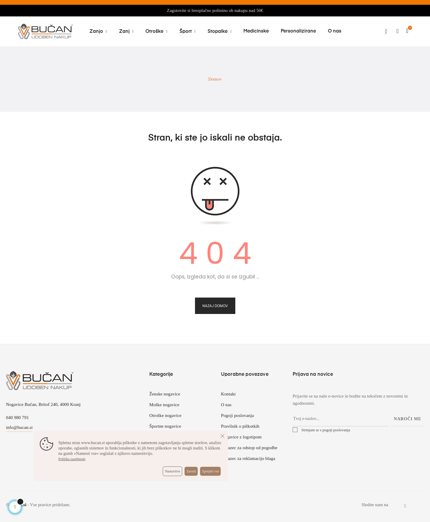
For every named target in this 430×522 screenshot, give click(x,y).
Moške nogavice (164, 404)
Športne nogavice (165, 426)
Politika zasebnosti (71, 459)
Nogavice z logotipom (241, 437)
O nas (226, 404)
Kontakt (228, 394)
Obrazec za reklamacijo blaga (248, 458)
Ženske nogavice (164, 394)
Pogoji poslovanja (237, 415)
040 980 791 (17, 417)
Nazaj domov (215, 305)
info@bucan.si (19, 427)
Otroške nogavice (165, 415)
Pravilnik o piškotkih (240, 426)
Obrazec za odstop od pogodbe (249, 447)
